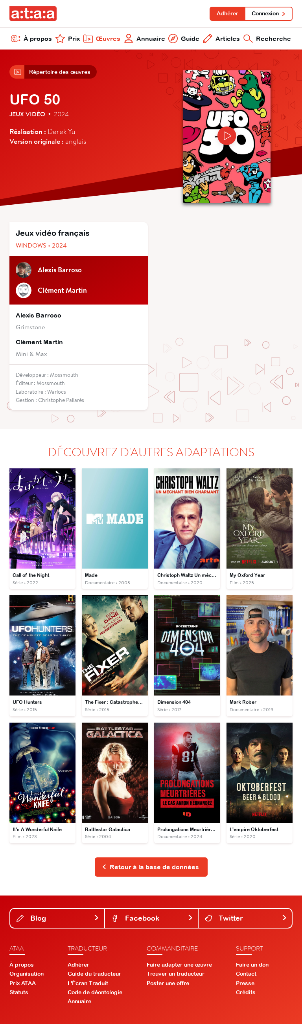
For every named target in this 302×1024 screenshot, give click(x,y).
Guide (183, 38)
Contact (246, 974)
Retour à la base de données (150, 866)
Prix (67, 38)
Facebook (152, 918)
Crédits (246, 992)
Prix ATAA (22, 983)
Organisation (26, 974)
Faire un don (252, 965)
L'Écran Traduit (88, 983)
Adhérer (227, 13)
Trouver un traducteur (175, 974)
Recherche (267, 38)
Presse (245, 983)
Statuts (18, 992)
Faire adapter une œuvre (179, 965)
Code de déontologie (95, 992)
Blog (58, 918)
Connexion (269, 13)
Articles (221, 38)
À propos (31, 38)
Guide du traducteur (94, 974)
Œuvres (101, 38)
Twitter (246, 918)
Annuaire (144, 38)
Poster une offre (168, 983)
